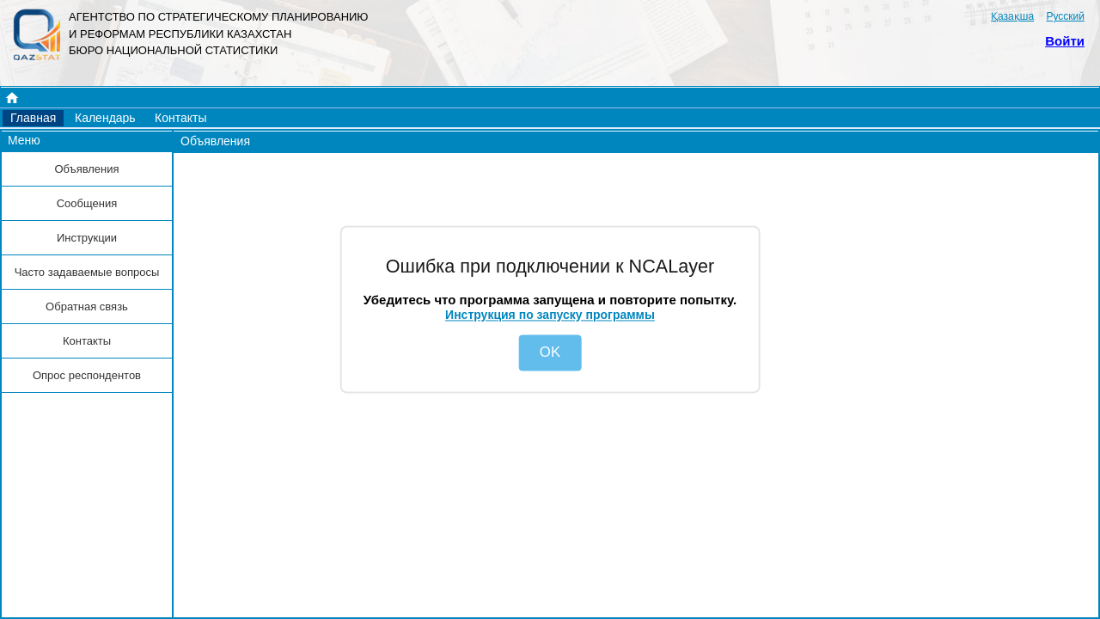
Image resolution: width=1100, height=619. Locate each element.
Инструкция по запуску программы (550, 315)
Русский (1065, 16)
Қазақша (1012, 16)
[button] (33, 118)
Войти (1065, 41)
